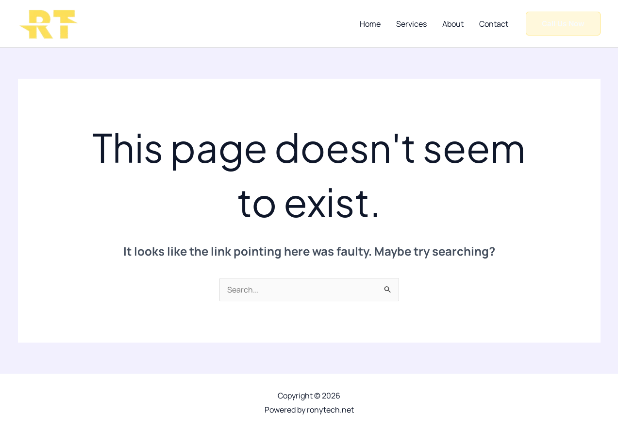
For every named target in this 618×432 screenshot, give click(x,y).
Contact (493, 23)
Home (370, 23)
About (453, 23)
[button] (563, 23)
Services (411, 23)
